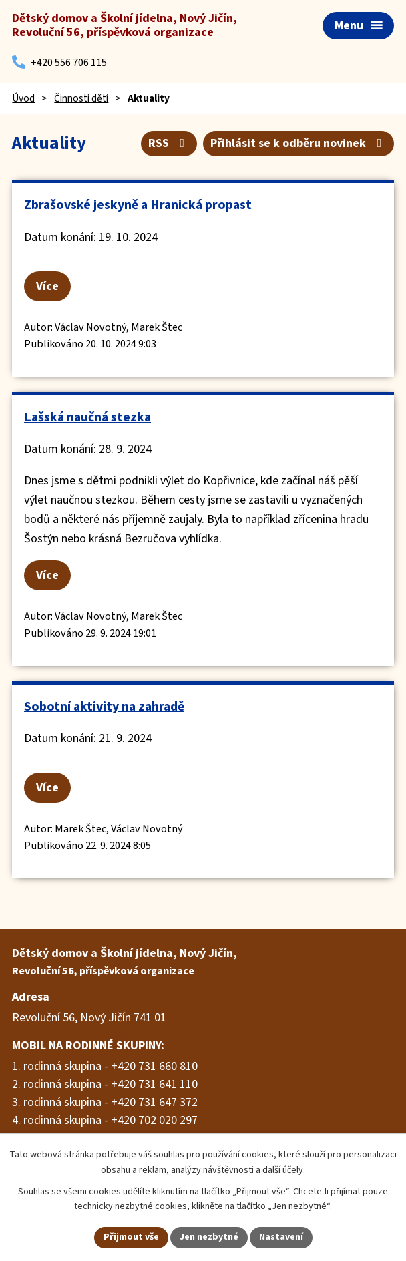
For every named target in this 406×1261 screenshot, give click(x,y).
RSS (169, 143)
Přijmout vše (131, 1237)
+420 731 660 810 (154, 1066)
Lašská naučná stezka (87, 417)
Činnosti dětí (81, 98)
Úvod (23, 98)
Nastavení (281, 1237)
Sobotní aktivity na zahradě (104, 706)
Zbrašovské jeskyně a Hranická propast (138, 205)
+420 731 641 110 (154, 1084)
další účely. (283, 1170)
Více (47, 286)
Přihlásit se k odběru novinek (298, 143)
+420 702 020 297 (154, 1120)
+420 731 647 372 (154, 1102)
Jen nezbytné (209, 1237)
